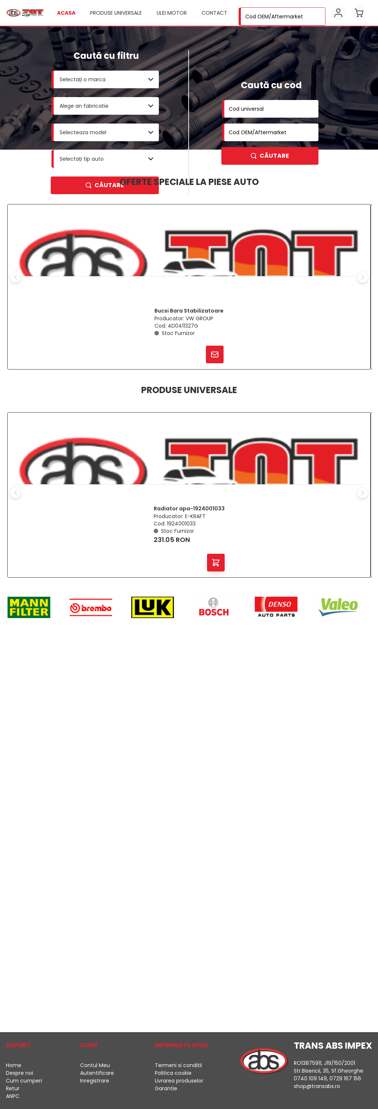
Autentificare (97, 1073)
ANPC (12, 1096)
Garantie (166, 1088)
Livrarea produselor (179, 1080)
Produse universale (116, 13)
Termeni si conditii (178, 1065)
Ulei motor (172, 13)
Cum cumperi (24, 1080)
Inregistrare (94, 1080)
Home (13, 1065)
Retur (12, 1088)
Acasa (66, 13)
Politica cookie (173, 1073)
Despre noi (19, 1073)
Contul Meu (95, 1065)
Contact (214, 13)
